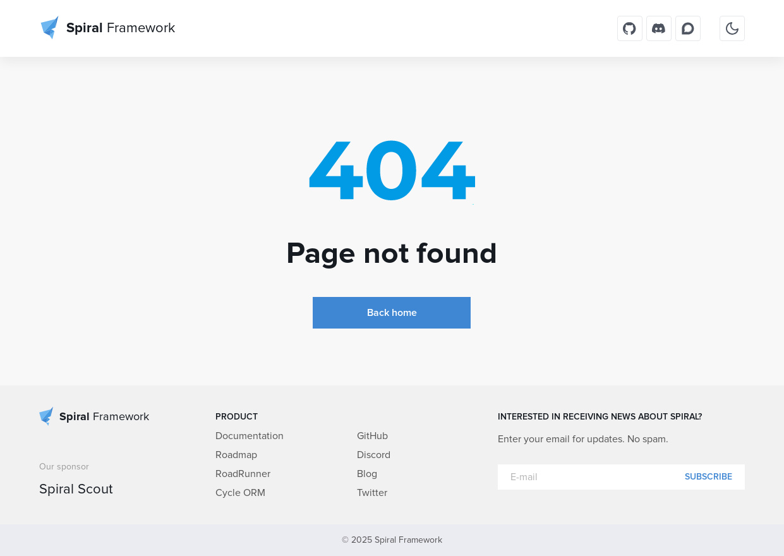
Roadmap (236, 455)
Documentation (249, 436)
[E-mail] (621, 477)
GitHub (372, 436)
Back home (392, 313)
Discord (373, 455)
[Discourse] (688, 28)
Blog (367, 474)
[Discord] (659, 28)
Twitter (372, 493)
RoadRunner (242, 474)
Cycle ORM (240, 493)
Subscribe (708, 477)
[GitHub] (629, 28)
